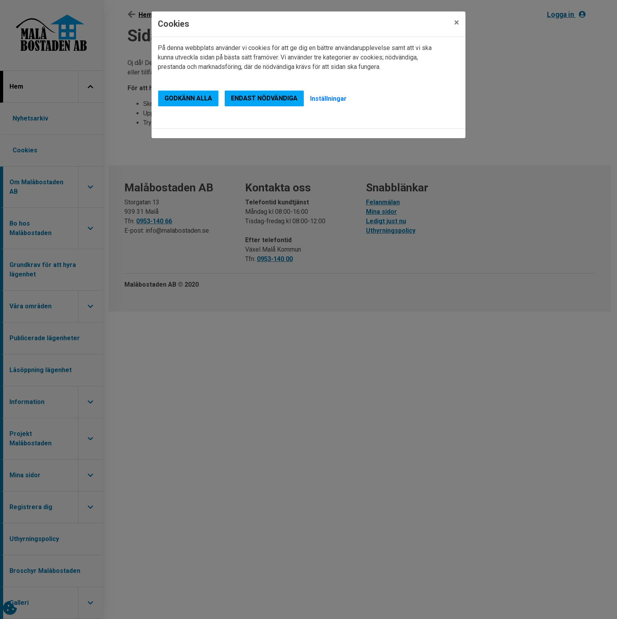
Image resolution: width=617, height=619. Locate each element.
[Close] (457, 22)
